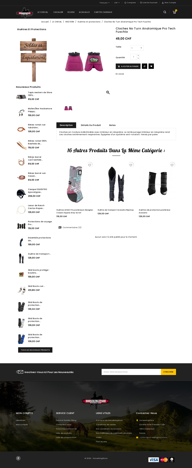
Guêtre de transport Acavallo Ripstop (116, 210)
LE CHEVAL (43, 12)
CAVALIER (58, 12)
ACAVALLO (84, 12)
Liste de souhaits (64, 433)
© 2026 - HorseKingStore (96, 458)
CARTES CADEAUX (103, 12)
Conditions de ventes (106, 424)
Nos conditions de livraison (108, 429)
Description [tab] (66, 125)
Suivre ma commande (66, 429)
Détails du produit (91, 125)
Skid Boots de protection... (35, 303)
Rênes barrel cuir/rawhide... (35, 158)
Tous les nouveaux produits (35, 350)
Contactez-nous (63, 424)
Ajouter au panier (128, 66)
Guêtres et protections (31, 29)
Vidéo (99, 437)
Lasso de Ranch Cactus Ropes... (36, 207)
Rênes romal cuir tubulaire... (37, 126)
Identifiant (20, 420)
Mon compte (22, 424)
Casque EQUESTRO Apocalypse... (37, 190)
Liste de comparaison (66, 437)
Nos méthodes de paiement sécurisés (114, 433)
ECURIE (71, 12)
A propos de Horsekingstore (109, 420)
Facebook (18, 458)
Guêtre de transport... (39, 254)
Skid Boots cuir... (36, 286)
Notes (112, 125)
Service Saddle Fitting (66, 420)
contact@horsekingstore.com (153, 437)
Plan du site (101, 441)
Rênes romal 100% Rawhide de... (37, 142)
